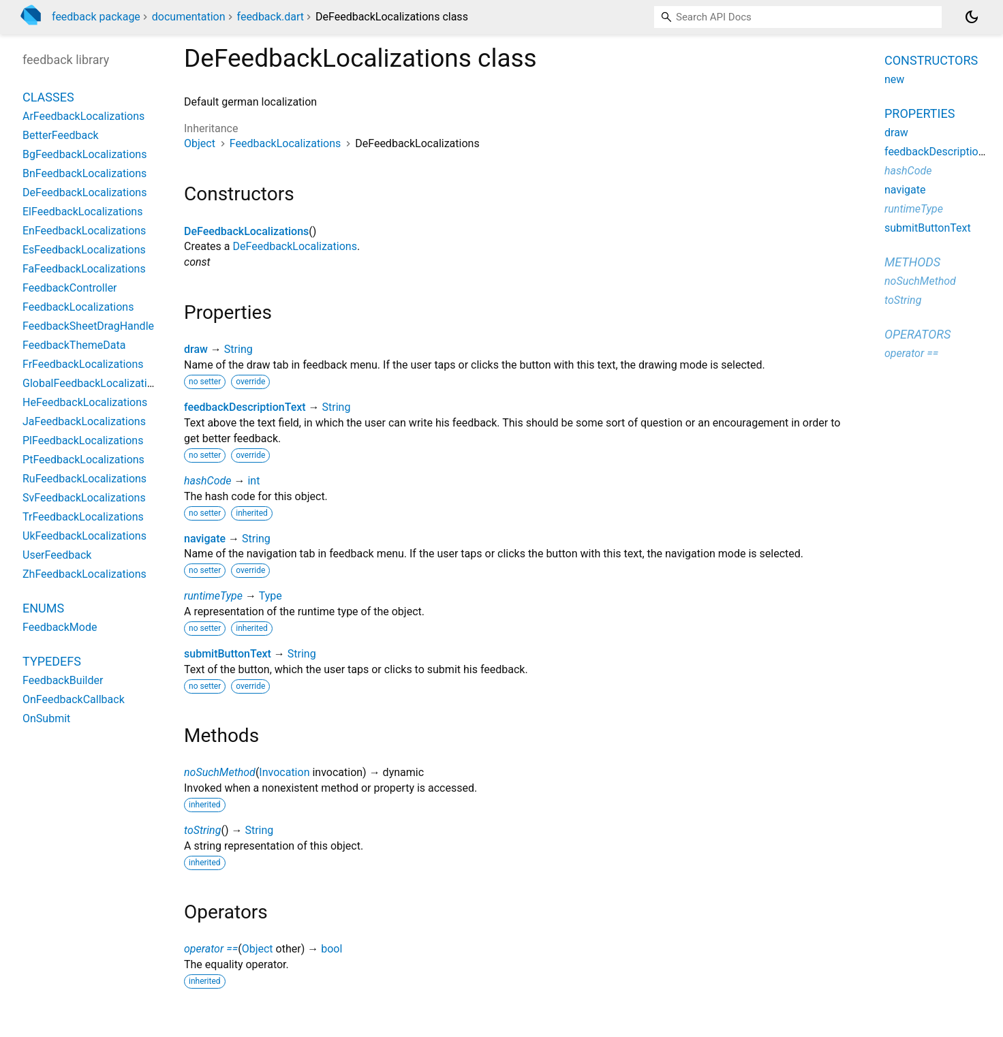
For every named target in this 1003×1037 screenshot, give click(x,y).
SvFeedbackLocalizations (84, 497)
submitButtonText (227, 653)
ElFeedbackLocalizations (82, 211)
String (238, 349)
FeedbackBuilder (62, 680)
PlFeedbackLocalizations (82, 440)
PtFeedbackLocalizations (83, 459)
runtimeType (213, 595)
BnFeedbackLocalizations (84, 173)
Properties (919, 113)
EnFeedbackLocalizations (84, 230)
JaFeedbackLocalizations (84, 421)
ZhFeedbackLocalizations (84, 574)
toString (202, 830)
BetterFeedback (60, 135)
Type (270, 595)
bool (331, 948)
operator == (211, 948)
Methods (912, 262)
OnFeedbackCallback (73, 699)
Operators (917, 334)
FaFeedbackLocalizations (84, 268)
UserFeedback (56, 554)
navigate (205, 538)
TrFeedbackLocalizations (83, 516)
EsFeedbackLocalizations (84, 249)
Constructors (931, 60)
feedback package (96, 16)
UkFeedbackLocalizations (84, 535)
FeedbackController (69, 287)
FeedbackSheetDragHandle (88, 326)
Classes (48, 97)
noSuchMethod (220, 772)
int (253, 480)
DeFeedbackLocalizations (246, 231)
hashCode (207, 480)
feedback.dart (271, 16)
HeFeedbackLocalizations (84, 402)
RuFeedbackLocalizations (84, 478)
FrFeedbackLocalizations (83, 364)
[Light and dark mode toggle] (972, 17)
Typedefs (51, 661)
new (894, 79)
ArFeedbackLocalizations (83, 116)
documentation (189, 16)
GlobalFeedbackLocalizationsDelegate (115, 383)
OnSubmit (46, 718)
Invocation (284, 772)
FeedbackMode (59, 627)
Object (199, 143)
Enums (43, 608)
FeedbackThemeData (73, 345)
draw (196, 349)
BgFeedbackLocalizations (84, 154)
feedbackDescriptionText (245, 407)
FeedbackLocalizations (285, 143)
